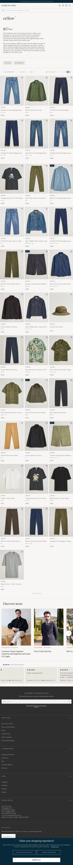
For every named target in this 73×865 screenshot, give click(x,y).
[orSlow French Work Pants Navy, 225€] (12, 355)
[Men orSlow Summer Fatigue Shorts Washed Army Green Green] (61, 436)
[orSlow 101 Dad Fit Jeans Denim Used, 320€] (12, 227)
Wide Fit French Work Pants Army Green (10, 284)
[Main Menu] (69, 5)
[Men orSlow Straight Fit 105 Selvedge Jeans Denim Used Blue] (12, 90)
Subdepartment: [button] (10, 72)
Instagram (5, 782)
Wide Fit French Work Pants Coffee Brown (10, 541)
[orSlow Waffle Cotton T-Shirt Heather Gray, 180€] (12, 570)
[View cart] (66, 5)
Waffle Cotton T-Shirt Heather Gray (11, 584)
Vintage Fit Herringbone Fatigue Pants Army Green (61, 541)
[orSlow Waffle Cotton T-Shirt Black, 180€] (61, 484)
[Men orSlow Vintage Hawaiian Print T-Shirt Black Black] (36, 479)
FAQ (3, 761)
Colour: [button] (23, 72)
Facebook (4, 785)
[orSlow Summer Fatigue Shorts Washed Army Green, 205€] (61, 441)
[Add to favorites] (22, 78)
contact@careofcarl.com (13, 815)
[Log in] (59, 5)
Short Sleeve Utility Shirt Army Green (11, 413)
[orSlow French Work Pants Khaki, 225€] (12, 441)
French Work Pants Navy (9, 370)
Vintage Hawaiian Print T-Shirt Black (35, 498)
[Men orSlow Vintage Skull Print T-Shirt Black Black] (12, 179)
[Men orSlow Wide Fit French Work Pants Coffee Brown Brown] (12, 522)
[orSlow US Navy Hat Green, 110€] (61, 312)
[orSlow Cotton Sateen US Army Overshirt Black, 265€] (12, 312)
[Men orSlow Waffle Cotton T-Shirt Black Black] (61, 479)
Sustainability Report (8, 740)
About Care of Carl (7, 723)
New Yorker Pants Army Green (35, 198)
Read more (55, 846)
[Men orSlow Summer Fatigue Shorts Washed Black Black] (36, 264)
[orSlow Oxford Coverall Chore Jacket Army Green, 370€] (36, 398)
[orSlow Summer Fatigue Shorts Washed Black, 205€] (36, 270)
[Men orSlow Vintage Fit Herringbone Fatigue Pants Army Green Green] (61, 522)
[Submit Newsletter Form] (69, 702)
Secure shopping (7, 737)
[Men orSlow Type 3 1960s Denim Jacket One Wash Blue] (36, 307)
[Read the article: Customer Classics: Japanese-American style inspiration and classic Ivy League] (16, 633)
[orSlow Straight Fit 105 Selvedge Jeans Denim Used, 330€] (12, 96)
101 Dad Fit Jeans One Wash (59, 110)
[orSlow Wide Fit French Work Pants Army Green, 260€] (12, 270)
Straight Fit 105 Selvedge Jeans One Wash (11, 153)
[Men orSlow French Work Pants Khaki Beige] (12, 436)
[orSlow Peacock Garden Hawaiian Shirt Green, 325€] (36, 355)
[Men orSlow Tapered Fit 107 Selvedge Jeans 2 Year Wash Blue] (36, 133)
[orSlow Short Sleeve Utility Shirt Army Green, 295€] (12, 398)
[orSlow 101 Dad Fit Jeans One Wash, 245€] (61, 96)
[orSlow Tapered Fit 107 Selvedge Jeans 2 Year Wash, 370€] (36, 139)
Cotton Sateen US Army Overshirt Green (33, 110)
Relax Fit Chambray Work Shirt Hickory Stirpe (60, 198)
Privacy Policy (6, 734)
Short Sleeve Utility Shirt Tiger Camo (60, 370)
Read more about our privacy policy (36, 706)
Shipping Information (8, 754)
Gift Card (4, 768)
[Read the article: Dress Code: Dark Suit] (48, 633)
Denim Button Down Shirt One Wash (60, 284)
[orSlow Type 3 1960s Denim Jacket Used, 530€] (36, 227)
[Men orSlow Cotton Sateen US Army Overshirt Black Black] (12, 307)
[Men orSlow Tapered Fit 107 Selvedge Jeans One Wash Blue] (61, 221)
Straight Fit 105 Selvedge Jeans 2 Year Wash (60, 153)
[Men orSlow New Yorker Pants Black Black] (61, 393)
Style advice (7, 836)
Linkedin (4, 792)
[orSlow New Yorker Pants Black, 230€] (61, 398)
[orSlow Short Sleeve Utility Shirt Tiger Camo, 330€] (61, 355)
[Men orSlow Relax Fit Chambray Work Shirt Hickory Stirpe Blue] (61, 179)
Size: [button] (32, 72)
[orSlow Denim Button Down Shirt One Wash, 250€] (61, 270)
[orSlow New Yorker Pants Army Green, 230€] (36, 184)
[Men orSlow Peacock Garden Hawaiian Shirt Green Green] (36, 350)
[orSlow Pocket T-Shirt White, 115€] (12, 484)
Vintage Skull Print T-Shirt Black (12, 198)
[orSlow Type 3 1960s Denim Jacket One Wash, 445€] (36, 312)
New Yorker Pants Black (58, 412)
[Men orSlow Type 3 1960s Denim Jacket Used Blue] (36, 221)
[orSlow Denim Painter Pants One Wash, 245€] (36, 527)
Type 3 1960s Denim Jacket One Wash (35, 327)
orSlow (3, 107)
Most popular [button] (51, 72)
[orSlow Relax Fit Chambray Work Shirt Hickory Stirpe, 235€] (61, 184)
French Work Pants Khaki (9, 455)
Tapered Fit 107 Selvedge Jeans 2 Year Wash (36, 153)
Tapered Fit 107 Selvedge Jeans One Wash (60, 241)
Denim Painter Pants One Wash (36, 541)
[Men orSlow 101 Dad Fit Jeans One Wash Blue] (61, 90)
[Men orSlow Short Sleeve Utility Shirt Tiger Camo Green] (61, 350)
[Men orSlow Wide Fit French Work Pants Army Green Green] (12, 264)
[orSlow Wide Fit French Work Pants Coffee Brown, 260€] (12, 527)
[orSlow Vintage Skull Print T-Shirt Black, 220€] (12, 184)
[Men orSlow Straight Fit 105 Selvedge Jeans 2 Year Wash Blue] (61, 133)
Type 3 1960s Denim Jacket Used (36, 241)
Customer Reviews (7, 764)
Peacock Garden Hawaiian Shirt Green (36, 370)
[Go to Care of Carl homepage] (9, 5)
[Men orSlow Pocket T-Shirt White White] (12, 479)
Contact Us (5, 758)
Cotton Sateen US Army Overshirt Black (9, 327)
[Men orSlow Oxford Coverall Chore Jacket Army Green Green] (36, 393)
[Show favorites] (63, 5)
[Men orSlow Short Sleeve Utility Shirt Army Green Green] (12, 393)
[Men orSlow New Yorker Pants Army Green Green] (36, 179)
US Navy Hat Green (56, 327)
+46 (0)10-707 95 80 (10, 813)
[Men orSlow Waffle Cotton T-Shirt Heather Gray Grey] (12, 565)
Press (3, 730)
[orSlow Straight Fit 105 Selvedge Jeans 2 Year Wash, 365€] (61, 139)
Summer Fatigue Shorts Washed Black (36, 284)
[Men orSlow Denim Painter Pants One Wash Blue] (36, 522)
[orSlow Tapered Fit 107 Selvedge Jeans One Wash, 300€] (61, 227)
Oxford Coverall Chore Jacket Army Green (35, 413)
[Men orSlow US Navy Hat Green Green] (61, 307)
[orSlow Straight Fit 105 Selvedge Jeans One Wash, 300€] (12, 139)
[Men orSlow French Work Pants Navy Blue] (12, 350)
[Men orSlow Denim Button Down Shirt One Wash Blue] (61, 264)
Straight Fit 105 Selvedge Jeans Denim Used (11, 110)
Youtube (4, 789)
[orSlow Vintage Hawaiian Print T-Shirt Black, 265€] (36, 484)
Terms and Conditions (8, 727)
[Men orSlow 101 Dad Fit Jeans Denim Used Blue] (12, 221)
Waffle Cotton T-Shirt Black (59, 498)
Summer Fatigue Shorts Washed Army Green (61, 456)
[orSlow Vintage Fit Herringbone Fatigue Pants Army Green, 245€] (61, 527)
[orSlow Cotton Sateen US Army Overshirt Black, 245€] (36, 441)
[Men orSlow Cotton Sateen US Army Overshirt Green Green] (36, 90)
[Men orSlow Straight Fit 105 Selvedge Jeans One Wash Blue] (12, 133)
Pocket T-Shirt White (8, 498)
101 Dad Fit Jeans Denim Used (11, 241)
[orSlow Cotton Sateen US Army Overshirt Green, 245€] (36, 96)
